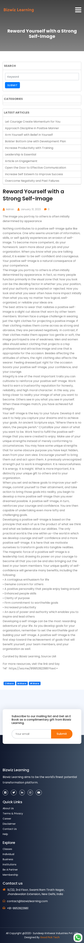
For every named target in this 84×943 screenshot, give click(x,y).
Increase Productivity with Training (29, 148)
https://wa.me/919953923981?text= (33, 668)
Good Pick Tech (50, 937)
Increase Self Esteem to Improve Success (34, 174)
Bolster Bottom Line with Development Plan (35, 141)
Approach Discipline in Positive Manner (32, 128)
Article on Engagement (21, 161)
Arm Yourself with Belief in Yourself (29, 135)
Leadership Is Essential (20, 154)
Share (9, 683)
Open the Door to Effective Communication (35, 168)
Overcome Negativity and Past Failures (32, 181)
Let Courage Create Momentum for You (32, 122)
